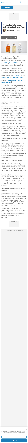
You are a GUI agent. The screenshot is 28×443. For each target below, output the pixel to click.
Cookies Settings (14, 437)
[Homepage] (6, 2)
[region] (14, 435)
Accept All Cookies (14, 440)
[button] (26, 2)
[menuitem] (3, 37)
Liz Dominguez (10, 30)
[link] (3, 37)
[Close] (26, 429)
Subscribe (7, 7)
